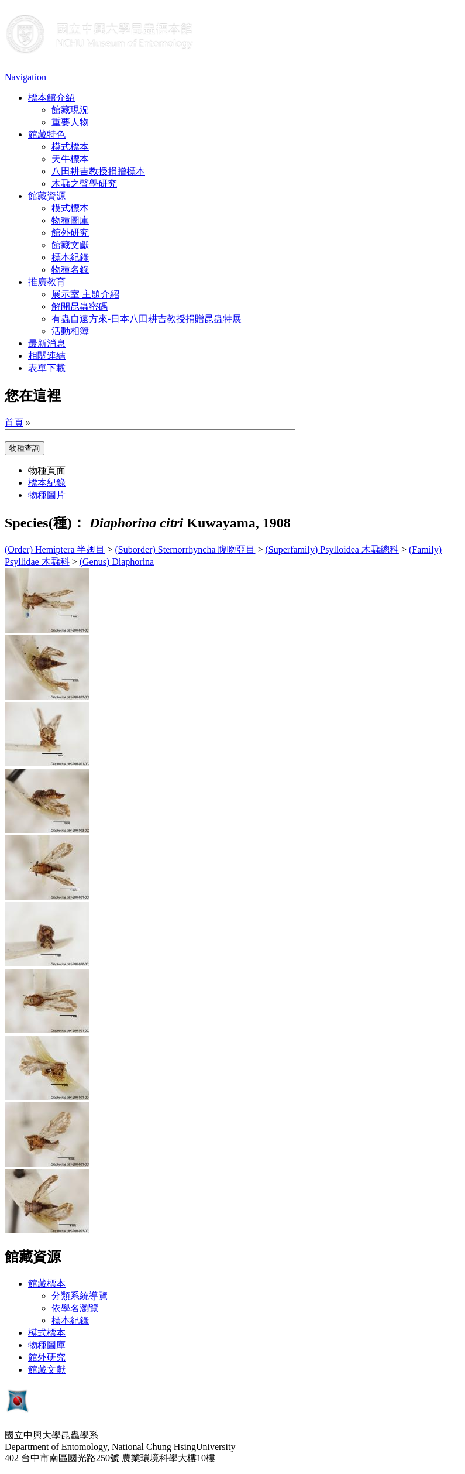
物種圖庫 (70, 220)
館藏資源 (47, 196)
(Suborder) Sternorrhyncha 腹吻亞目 (185, 549)
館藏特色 (47, 134)
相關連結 (47, 356)
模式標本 (70, 147)
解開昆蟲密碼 (79, 306)
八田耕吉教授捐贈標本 (98, 171)
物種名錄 (70, 270)
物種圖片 (47, 495)
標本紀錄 (70, 257)
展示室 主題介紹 (85, 294)
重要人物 (70, 122)
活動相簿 (70, 331)
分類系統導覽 (79, 1296)
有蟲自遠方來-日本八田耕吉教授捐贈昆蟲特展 (146, 319)
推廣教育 (47, 282)
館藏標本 (47, 1283)
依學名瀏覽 (74, 1308)
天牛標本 (70, 159)
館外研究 (70, 233)
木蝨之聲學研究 (84, 183)
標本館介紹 (51, 97)
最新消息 (47, 343)
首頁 (14, 422)
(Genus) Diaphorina (117, 562)
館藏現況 (70, 110)
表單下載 (47, 368)
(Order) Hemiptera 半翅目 (55, 549)
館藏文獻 (70, 245)
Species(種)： (45, 522)
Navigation (25, 77)
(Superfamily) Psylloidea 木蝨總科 (332, 549)
